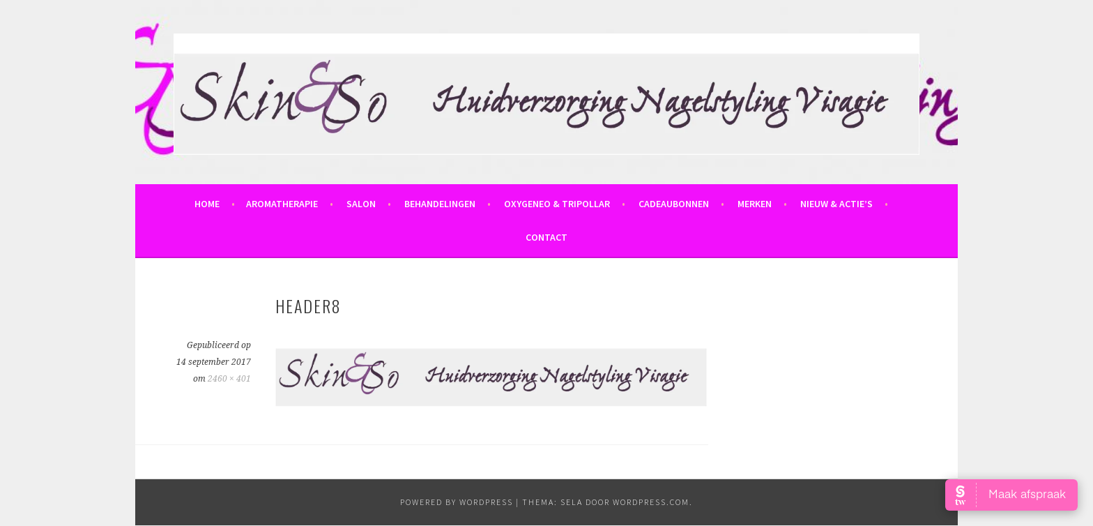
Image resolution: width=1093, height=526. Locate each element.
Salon (361, 203)
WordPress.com (651, 502)
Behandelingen (439, 203)
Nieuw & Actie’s (836, 203)
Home (207, 203)
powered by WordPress (456, 502)
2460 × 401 (229, 379)
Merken (754, 203)
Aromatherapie (282, 203)
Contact (546, 237)
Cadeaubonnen (674, 203)
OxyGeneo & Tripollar (557, 203)
